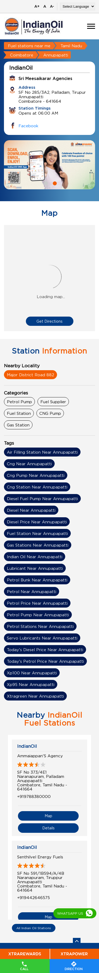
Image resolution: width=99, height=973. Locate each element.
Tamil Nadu (71, 46)
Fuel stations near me (29, 46)
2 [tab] (54, 182)
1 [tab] (45, 182)
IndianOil (27, 746)
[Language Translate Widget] (77, 6)
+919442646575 (33, 897)
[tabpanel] (49, 164)
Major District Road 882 (30, 375)
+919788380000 (34, 796)
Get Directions (49, 321)
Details (48, 828)
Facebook (28, 126)
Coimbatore (21, 55)
